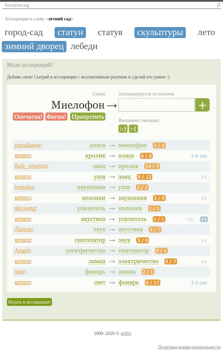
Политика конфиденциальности (189, 347)
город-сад (24, 32)
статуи (70, 32)
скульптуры (160, 32)
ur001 (126, 333)
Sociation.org (17, 5)
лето (206, 32)
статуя (110, 32)
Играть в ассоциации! (29, 301)
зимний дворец (34, 46)
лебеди (84, 46)
